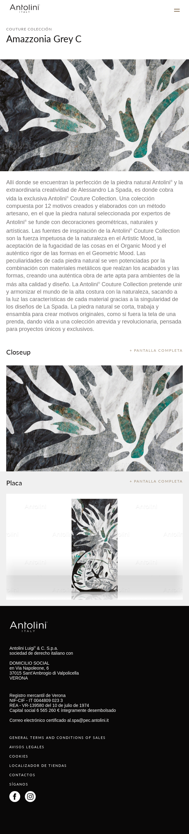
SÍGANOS (18, 784)
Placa (14, 483)
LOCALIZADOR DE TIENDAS (38, 765)
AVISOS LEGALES (26, 747)
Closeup (18, 352)
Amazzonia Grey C (43, 38)
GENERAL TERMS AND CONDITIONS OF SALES (57, 737)
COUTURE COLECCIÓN (29, 29)
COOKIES (18, 756)
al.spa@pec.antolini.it (87, 720)
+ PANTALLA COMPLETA (156, 350)
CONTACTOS (22, 774)
